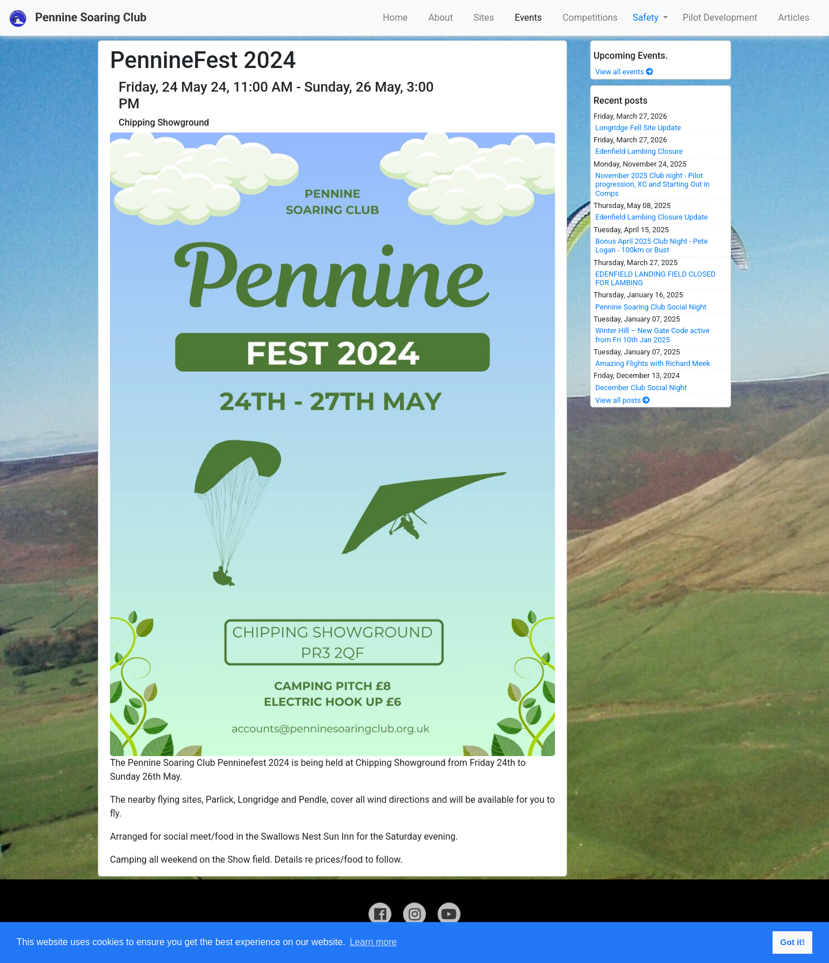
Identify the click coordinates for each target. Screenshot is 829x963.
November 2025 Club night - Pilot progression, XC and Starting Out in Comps (652, 184)
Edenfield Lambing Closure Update (651, 217)
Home (395, 17)
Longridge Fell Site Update (638, 127)
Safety (647, 17)
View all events (624, 71)
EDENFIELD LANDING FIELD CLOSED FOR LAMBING (655, 278)
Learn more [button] (373, 942)
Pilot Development (720, 17)
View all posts (622, 400)
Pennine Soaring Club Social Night (650, 307)
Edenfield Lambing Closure (639, 151)
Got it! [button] (792, 942)
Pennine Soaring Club (78, 18)
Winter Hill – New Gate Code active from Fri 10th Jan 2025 (652, 334)
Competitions (590, 17)
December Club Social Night (641, 387)
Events (528, 17)
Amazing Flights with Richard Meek (652, 363)
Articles (793, 17)
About (440, 17)
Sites (484, 17)
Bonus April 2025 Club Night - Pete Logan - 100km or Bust (651, 245)
